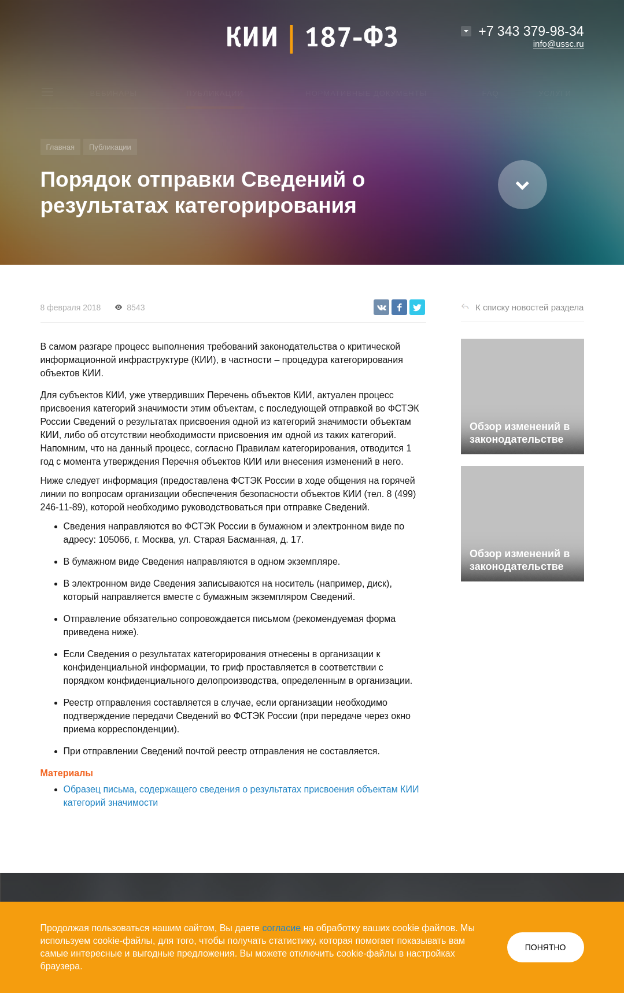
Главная (60, 147)
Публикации (110, 147)
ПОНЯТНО (545, 947)
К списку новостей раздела (529, 307)
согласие (281, 928)
